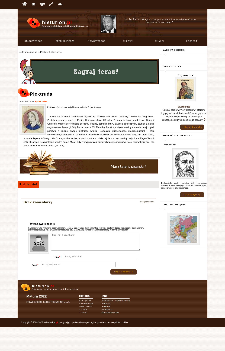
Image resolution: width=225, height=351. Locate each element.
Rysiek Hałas (41, 101)
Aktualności (107, 334)
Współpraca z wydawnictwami (116, 325)
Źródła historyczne (110, 337)
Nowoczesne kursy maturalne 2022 (48, 326)
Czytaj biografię (193, 127)
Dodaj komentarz (147, 202)
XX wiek (160, 41)
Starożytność (33, 41)
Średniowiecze (65, 41)
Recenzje (106, 331)
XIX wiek (128, 41)
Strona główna (29, 52)
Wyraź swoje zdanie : (43, 223)
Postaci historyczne (51, 52)
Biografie (192, 41)
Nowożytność (96, 41)
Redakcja (106, 328)
